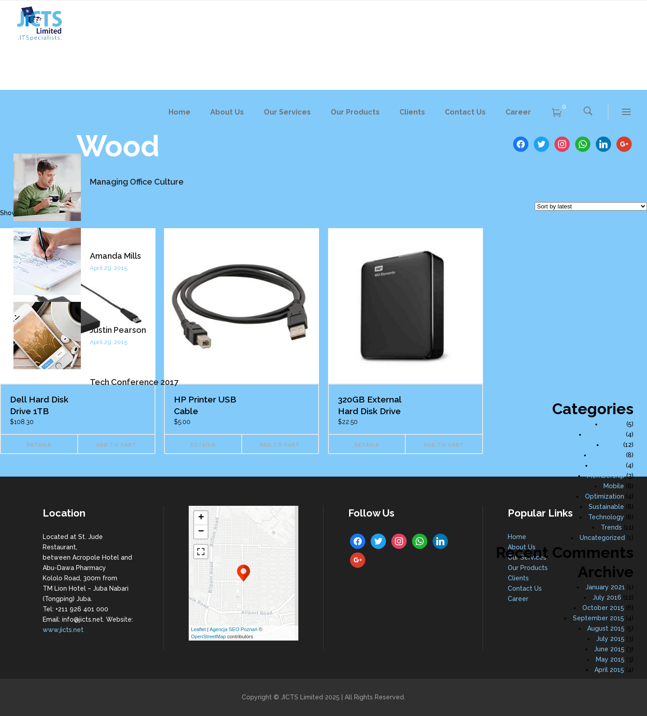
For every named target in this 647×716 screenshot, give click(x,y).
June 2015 (609, 649)
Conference (606, 434)
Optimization (604, 496)
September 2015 (598, 618)
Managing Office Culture (137, 181)
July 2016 (607, 597)
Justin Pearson (118, 330)
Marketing (609, 465)
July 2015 (610, 638)
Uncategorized (602, 537)
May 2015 (610, 659)
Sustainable (606, 506)
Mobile (613, 486)
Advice (614, 424)
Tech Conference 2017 (134, 382)
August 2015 (606, 628)
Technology (606, 517)
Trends (611, 527)
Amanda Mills (115, 256)
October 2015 (603, 607)
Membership (606, 475)
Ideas (613, 444)
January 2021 (605, 587)
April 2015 (609, 669)
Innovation (608, 455)
